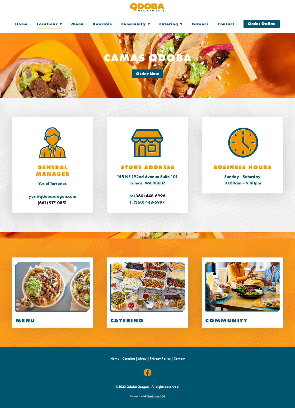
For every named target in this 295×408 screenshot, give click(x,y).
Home (21, 24)
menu (25, 320)
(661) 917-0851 (52, 202)
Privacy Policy (160, 359)
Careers (200, 24)
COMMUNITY (226, 320)
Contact (226, 24)
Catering (128, 359)
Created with (147, 396)
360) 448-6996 (150, 195)
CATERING (127, 320)
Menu (77, 24)
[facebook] (147, 372)
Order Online (262, 23)
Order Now (147, 73)
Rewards (102, 24)
